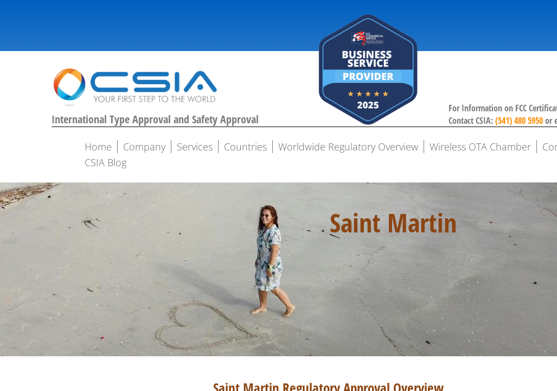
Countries (245, 146)
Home (98, 146)
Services (195, 146)
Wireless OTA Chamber (480, 146)
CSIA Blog (105, 162)
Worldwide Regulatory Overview (348, 146)
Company (144, 146)
